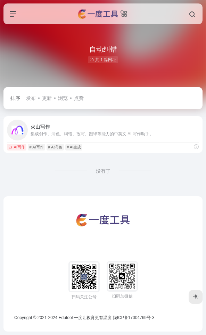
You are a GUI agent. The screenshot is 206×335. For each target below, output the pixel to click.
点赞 (79, 98)
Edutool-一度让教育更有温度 (85, 317)
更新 (47, 98)
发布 (31, 98)
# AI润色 (55, 147)
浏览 (63, 98)
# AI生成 (74, 147)
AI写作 (16, 147)
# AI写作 (37, 147)
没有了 (103, 171)
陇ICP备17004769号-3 (134, 317)
